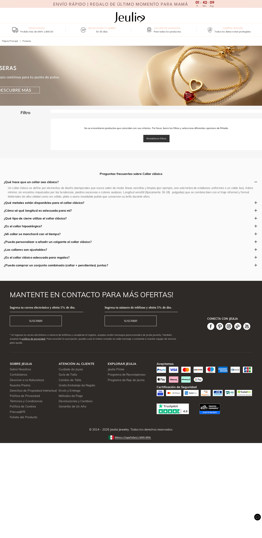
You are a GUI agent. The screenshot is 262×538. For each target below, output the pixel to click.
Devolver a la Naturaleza (27, 380)
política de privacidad (33, 338)
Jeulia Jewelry (119, 429)
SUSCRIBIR (35, 320)
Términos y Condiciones (26, 401)
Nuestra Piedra (20, 385)
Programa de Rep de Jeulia (126, 380)
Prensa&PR (17, 412)
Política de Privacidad (25, 396)
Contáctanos (18, 374)
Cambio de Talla (70, 380)
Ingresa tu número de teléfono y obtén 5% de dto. (138, 307)
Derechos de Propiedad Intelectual (33, 390)
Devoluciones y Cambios (75, 401)
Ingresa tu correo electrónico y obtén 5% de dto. (42, 307)
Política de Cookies (23, 406)
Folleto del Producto (24, 417)
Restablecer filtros (156, 138)
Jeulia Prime (116, 369)
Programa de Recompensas (126, 374)
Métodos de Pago (71, 396)
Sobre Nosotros (20, 369)
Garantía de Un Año (72, 406)
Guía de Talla (68, 374)
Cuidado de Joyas (71, 369)
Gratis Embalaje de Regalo (77, 385)
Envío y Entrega (69, 390)
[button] (131, 437)
